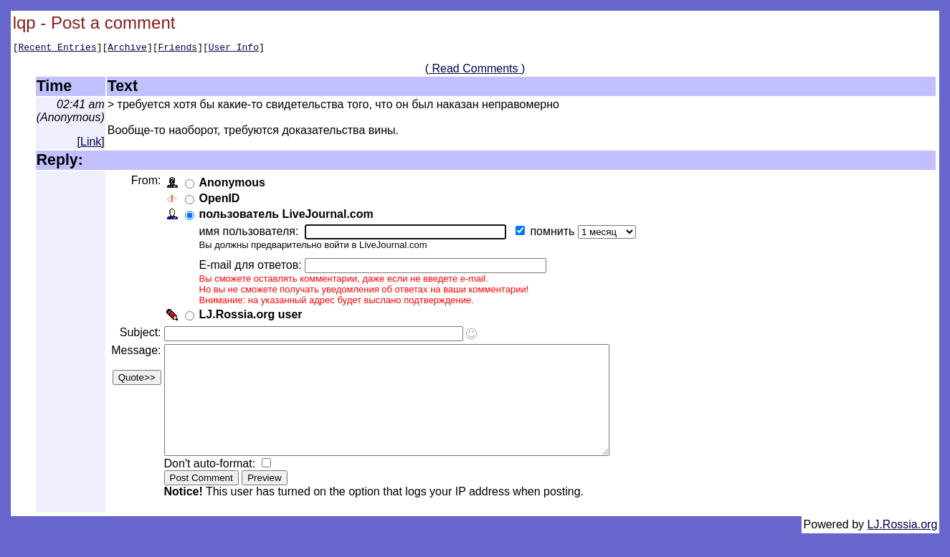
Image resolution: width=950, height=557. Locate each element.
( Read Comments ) (475, 71)
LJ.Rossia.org (903, 548)
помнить (556, 233)
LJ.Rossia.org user (253, 316)
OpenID (221, 200)
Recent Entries (57, 48)
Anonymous (234, 184)
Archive (127, 48)
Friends (178, 48)
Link (90, 144)
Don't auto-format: (213, 487)
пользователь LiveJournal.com (288, 216)
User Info (234, 48)
